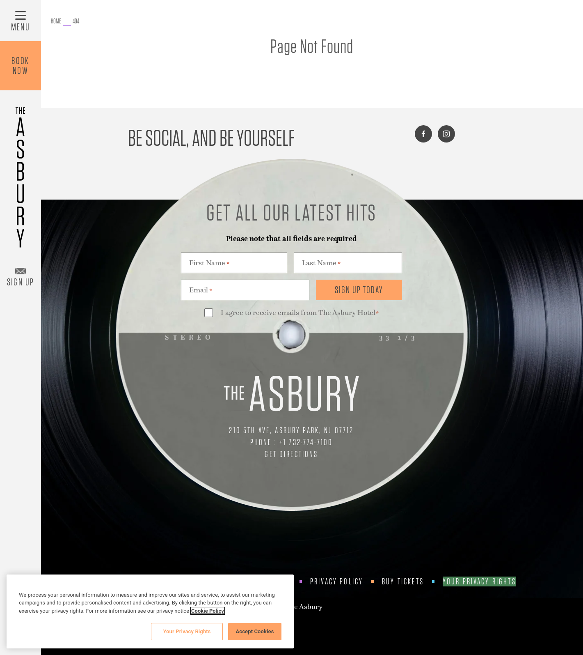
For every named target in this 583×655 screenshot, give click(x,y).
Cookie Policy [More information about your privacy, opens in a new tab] (207, 611)
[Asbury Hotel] (20, 173)
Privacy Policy (336, 581)
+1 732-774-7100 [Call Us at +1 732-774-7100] (306, 442)
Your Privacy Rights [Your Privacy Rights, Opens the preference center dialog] (186, 631)
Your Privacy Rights (479, 581)
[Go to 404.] (76, 21)
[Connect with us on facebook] (423, 133)
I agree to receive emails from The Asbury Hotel (300, 313)
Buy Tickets (403, 581)
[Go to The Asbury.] (56, 21)
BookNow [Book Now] (20, 65)
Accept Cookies (254, 631)
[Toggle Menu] (20, 20)
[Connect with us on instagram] (446, 133)
